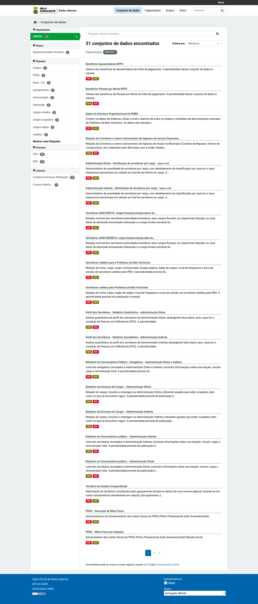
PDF (88, 79)
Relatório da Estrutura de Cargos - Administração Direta (118, 386)
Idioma (167, 589)
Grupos (170, 10)
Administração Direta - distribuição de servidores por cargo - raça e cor (127, 163)
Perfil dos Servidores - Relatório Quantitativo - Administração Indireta (127, 337)
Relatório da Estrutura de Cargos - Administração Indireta (119, 411)
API (147, 564)
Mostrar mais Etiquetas (46, 141)
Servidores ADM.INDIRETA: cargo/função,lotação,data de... (120, 237)
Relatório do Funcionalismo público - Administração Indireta (121, 436)
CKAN (169, 583)
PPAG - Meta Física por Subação (105, 532)
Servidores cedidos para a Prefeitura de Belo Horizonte (118, 262)
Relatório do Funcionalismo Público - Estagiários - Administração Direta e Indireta (134, 362)
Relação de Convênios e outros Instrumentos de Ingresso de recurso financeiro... (133, 138)
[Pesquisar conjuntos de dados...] (209, 10)
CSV (96, 79)
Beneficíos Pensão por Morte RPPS (106, 88)
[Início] (35, 22)
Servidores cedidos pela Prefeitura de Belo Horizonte (117, 287)
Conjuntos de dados (128, 10)
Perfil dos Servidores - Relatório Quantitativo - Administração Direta (126, 312)
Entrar (221, 2)
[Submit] (222, 10)
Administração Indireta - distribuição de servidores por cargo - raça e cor (128, 188)
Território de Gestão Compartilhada (106, 486)
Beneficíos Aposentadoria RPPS (104, 64)
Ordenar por (178, 43)
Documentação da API (166, 564)
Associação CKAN (43, 588)
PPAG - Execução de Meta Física (105, 511)
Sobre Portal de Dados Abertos (50, 579)
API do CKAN (40, 584)
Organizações (153, 10)
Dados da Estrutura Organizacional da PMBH (112, 113)
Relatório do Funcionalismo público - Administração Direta (120, 461)
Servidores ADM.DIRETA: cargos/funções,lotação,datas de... (121, 213)
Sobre (182, 10)
